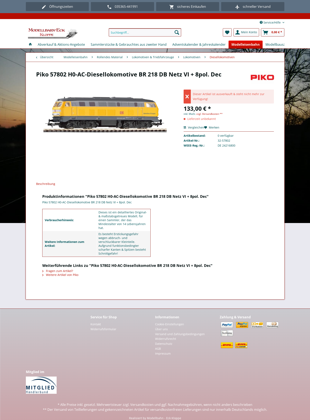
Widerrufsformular (103, 329)
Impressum (163, 353)
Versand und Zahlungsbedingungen (180, 334)
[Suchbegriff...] (145, 32)
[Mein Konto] (246, 32)
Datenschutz (163, 344)
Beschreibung (45, 184)
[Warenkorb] (272, 32)
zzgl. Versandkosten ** (209, 114)
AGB (158, 349)
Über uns (161, 329)
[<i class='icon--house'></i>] (30, 44)
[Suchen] (177, 32)
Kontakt (95, 324)
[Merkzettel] (227, 32)
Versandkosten (142, 404)
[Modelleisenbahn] (246, 44)
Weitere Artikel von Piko (60, 275)
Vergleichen (194, 127)
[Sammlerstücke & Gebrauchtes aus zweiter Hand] (128, 44)
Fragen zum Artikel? (57, 271)
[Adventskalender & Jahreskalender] (199, 44)
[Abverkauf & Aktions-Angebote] (61, 44)
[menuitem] (145, 34)
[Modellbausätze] (278, 44)
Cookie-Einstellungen (169, 324)
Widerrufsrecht (165, 339)
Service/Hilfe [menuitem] (270, 22)
